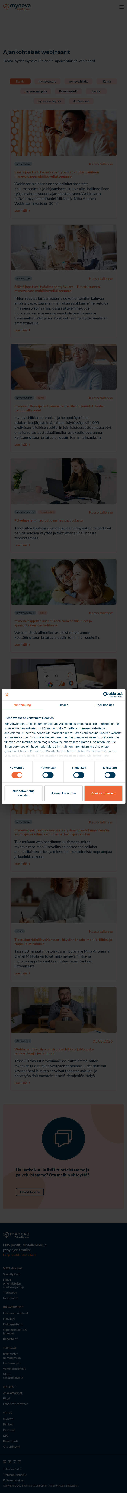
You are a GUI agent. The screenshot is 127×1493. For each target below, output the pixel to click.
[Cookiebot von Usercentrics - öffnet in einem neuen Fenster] (106, 694)
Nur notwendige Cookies (23, 793)
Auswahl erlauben (63, 793)
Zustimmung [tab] (22, 705)
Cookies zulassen (103, 793)
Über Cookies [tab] (105, 705)
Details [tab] (63, 705)
